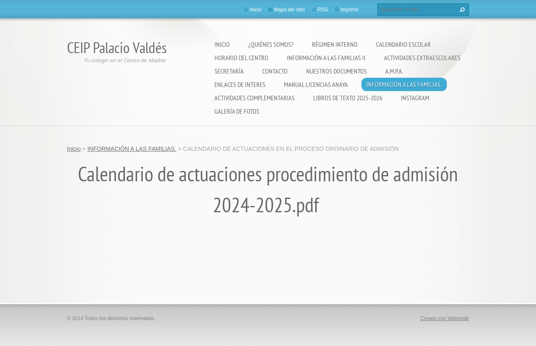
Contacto (275, 71)
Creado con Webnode (444, 318)
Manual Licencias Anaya (316, 84)
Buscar (461, 9)
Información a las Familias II (326, 57)
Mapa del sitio (289, 10)
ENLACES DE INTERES (239, 84)
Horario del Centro (241, 57)
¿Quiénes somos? (271, 44)
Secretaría (229, 71)
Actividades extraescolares (422, 57)
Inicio (222, 44)
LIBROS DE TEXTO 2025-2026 (347, 98)
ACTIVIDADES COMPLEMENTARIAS (254, 98)
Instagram (415, 98)
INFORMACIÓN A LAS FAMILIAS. (404, 84)
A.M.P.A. (394, 71)
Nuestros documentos (336, 71)
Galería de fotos (236, 111)
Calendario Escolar (403, 44)
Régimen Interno (335, 44)
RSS (322, 10)
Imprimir (349, 10)
